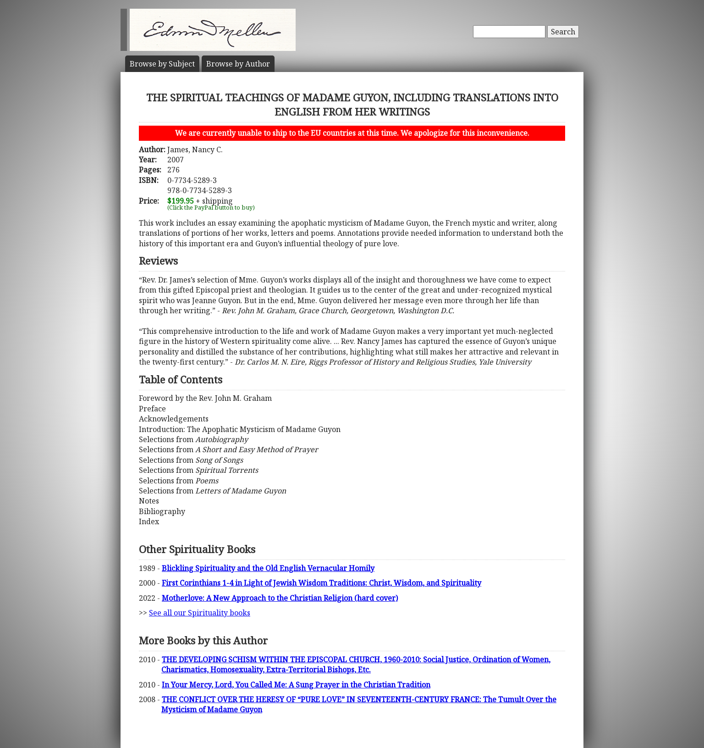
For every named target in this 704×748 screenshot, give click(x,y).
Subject (162, 63)
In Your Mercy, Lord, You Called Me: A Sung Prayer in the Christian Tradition (296, 685)
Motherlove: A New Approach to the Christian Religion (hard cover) (280, 598)
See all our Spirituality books (199, 613)
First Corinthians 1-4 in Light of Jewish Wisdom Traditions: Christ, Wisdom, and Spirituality (321, 583)
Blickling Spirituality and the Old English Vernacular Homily (268, 568)
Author (238, 63)
